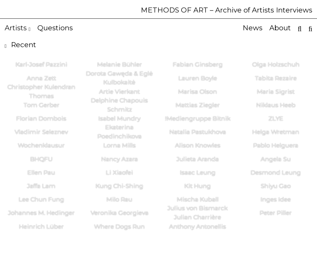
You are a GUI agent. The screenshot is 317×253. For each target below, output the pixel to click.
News (253, 27)
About (280, 27)
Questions (55, 27)
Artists (18, 27)
